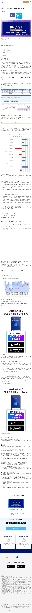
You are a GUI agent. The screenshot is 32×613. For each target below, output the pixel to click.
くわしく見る (8, 546)
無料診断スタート (16, 528)
